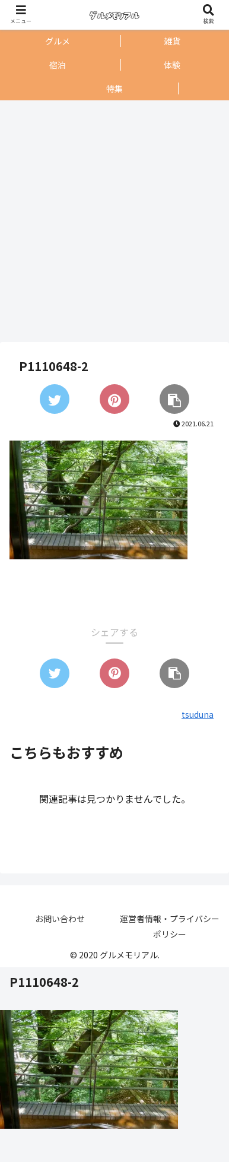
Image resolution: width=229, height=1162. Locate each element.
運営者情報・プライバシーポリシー (170, 926)
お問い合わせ (60, 918)
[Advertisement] (111, 221)
